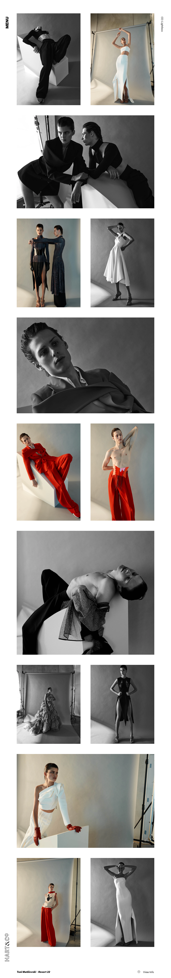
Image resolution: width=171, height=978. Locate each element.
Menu (7, 23)
